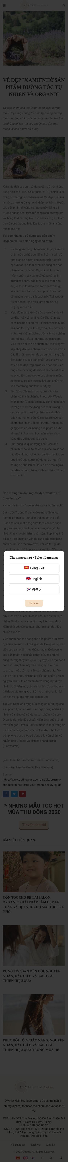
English (34, 579)
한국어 (34, 590)
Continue (34, 603)
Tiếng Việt (34, 568)
